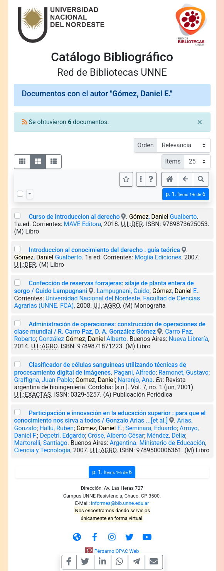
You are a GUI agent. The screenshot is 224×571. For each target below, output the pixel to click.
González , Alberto (82, 339)
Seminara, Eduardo (151, 428)
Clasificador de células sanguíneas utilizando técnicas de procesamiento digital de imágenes (100, 368)
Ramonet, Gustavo (183, 372)
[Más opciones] (140, 179)
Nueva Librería (188, 339)
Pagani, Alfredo (135, 372)
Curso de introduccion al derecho (74, 216)
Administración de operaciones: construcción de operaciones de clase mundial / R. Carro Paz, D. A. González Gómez (109, 327)
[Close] (200, 122)
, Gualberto (163, 216)
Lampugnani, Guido (122, 291)
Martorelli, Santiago (40, 443)
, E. (175, 291)
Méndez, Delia (166, 435)
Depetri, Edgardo (62, 435)
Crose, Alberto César (116, 435)
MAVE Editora (82, 224)
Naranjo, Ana (135, 380)
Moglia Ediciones (158, 257)
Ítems (172, 161)
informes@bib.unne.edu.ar (120, 503)
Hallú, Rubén (56, 428)
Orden (145, 145)
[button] (151, 179)
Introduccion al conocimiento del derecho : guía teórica (104, 250)
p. (185, 194)
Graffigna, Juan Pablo (43, 380)
